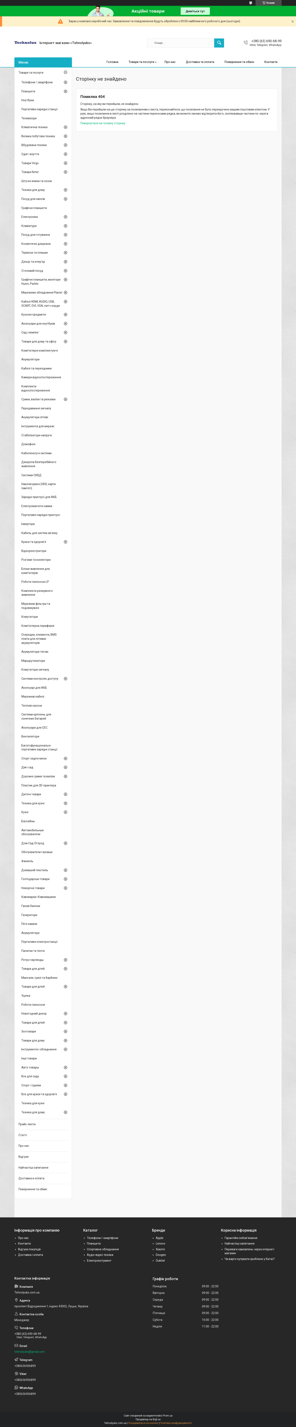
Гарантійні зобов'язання (241, 1238)
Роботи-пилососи (33, 1004)
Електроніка (29, 216)
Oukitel (160, 1260)
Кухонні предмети (33, 314)
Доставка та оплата (200, 62)
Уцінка (25, 995)
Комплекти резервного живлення (37, 593)
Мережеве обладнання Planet (41, 292)
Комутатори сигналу (35, 669)
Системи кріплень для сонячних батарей (36, 716)
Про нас (170, 62)
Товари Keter (30, 172)
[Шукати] (219, 43)
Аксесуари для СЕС (34, 727)
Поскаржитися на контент (143, 1423)
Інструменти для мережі (37, 426)
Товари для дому (33, 1040)
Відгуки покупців (29, 1249)
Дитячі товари (31, 794)
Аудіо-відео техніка (100, 1254)
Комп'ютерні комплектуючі (39, 350)
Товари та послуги (141, 62)
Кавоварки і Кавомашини (38, 897)
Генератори (29, 915)
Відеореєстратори (33, 551)
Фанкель (27, 861)
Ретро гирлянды (32, 959)
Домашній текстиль (34, 870)
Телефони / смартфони (37, 82)
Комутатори (29, 616)
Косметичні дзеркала (36, 243)
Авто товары (30, 1067)
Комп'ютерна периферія (37, 625)
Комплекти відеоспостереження (35, 388)
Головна (112, 62)
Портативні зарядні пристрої (40, 515)
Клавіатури (29, 226)
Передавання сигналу (36, 408)
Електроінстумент (99, 1260)
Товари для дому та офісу (38, 341)
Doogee (161, 1254)
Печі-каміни (29, 923)
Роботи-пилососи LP (35, 581)
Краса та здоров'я (33, 541)
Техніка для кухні (32, 803)
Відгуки (23, 1156)
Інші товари (29, 1058)
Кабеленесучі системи (36, 453)
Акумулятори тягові (34, 651)
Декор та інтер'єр (33, 261)
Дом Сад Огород (32, 843)
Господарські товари (35, 879)
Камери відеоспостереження (41, 377)
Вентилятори (30, 736)
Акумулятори (30, 359)
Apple (159, 1238)
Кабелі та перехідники (36, 368)
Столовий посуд (32, 270)
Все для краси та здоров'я (39, 1094)
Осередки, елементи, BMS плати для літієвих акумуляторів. (39, 638)
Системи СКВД (31, 475)
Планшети (28, 91)
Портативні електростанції (39, 941)
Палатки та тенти (33, 950)
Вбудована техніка (34, 145)
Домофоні (28, 444)
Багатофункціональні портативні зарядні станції (39, 747)
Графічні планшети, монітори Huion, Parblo (40, 281)
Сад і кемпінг (30, 332)
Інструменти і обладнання (39, 1049)
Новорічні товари (33, 888)
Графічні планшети (34, 208)
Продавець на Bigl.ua (148, 1419)
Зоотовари (28, 1031)
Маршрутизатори (33, 660)
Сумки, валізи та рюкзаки (38, 399)
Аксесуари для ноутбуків (38, 323)
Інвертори (28, 524)
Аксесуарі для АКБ (34, 687)
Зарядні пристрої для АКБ (39, 497)
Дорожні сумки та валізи (38, 776)
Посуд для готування (35, 234)
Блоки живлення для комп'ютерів (35, 571)
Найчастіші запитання (33, 1167)
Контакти (271, 62)
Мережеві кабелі (32, 696)
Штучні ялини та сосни (36, 181)
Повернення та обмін (239, 62)
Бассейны (28, 821)
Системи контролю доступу (39, 678)
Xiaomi (160, 1249)
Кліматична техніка (34, 127)
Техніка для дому (33, 190)
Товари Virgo (30, 163)
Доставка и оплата (31, 1178)
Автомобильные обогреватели (32, 832)
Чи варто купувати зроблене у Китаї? (250, 1259)
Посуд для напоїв (33, 199)
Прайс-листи (27, 1124)
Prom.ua (167, 1415)
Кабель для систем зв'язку (39, 533)
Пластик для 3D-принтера (38, 785)
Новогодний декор (34, 1013)
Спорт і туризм (31, 1085)
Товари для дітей (33, 968)
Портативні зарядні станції (39, 109)
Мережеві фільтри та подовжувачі (35, 606)
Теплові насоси (31, 705)
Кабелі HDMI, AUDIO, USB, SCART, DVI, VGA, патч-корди (40, 303)
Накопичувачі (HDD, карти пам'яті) (38, 486)
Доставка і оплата (30, 1254)
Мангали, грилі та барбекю (39, 977)
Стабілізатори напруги (36, 435)
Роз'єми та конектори (36, 559)
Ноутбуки (27, 100)
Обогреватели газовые (37, 852)
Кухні (24, 812)
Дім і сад (27, 767)
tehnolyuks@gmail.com (29, 1351)
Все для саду (30, 1076)
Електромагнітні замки (36, 506)
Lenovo (160, 1243)
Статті (22, 1135)
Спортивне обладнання (103, 1249)
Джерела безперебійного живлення (38, 464)
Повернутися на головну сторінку (102, 123)
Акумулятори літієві (34, 417)
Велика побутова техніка (38, 136)
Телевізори (29, 118)
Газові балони (30, 906)
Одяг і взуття (30, 154)
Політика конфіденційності (176, 1423)
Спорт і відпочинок (34, 758)
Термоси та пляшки (34, 252)
